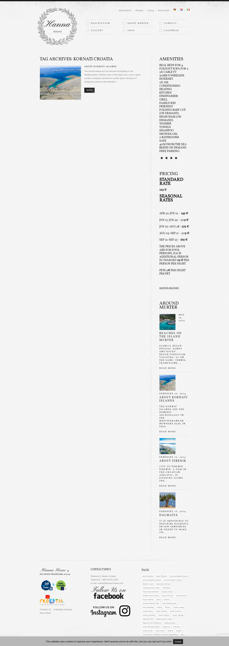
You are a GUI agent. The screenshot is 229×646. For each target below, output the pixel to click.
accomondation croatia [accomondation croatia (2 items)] (173, 580)
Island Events (125, 10)
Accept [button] (178, 641)
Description (100, 23)
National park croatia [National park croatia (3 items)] (164, 619)
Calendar (171, 30)
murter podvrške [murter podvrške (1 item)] (149, 615)
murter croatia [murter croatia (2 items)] (178, 607)
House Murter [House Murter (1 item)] (181, 596)
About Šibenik (172, 461)
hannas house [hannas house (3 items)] (167, 592)
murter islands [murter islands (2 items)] (161, 611)
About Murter (138, 23)
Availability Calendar (62, 609)
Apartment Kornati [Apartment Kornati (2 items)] (163, 584)
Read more (167, 368)
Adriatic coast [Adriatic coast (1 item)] (148, 584)
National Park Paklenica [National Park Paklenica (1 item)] (152, 623)
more (89, 90)
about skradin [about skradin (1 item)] (148, 576)
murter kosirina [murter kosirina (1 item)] (175, 611)
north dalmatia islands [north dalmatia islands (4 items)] (151, 627)
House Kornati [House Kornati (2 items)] (167, 596)
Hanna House (53, 570)
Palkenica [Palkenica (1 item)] (166, 627)
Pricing (151, 10)
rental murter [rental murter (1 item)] (148, 631)
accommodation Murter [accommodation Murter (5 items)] (179, 576)
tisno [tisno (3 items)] (182, 634)
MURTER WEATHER (169, 288)
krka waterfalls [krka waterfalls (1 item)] (148, 607)
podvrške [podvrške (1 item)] (176, 627)
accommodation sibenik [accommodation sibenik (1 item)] (152, 580)
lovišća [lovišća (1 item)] (159, 607)
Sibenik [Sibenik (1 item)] (170, 631)
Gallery (97, 30)
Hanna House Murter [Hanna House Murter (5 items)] (151, 592)
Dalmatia (168, 515)
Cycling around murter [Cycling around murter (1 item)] (151, 588)
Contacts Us (45, 609)
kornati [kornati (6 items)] (166, 599)
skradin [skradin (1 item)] (179, 631)
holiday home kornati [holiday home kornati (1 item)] (151, 596)
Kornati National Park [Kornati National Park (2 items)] (151, 603)
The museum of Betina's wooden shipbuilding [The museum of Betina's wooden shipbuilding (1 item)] (160, 634)
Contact (170, 23)
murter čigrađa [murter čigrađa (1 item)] (178, 615)
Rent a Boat (163, 10)
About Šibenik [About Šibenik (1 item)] (161, 576)
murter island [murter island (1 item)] (148, 611)
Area (131, 30)
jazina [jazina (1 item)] (158, 599)
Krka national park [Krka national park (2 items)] (169, 603)
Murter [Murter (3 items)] (167, 607)
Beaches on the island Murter (170, 336)
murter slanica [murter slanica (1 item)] (163, 615)
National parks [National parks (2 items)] (169, 623)
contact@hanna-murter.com (110, 583)
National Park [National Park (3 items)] (148, 619)
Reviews (139, 10)
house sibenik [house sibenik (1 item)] (148, 599)
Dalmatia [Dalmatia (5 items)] (166, 588)
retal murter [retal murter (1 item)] (160, 631)
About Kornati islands (100, 66)
